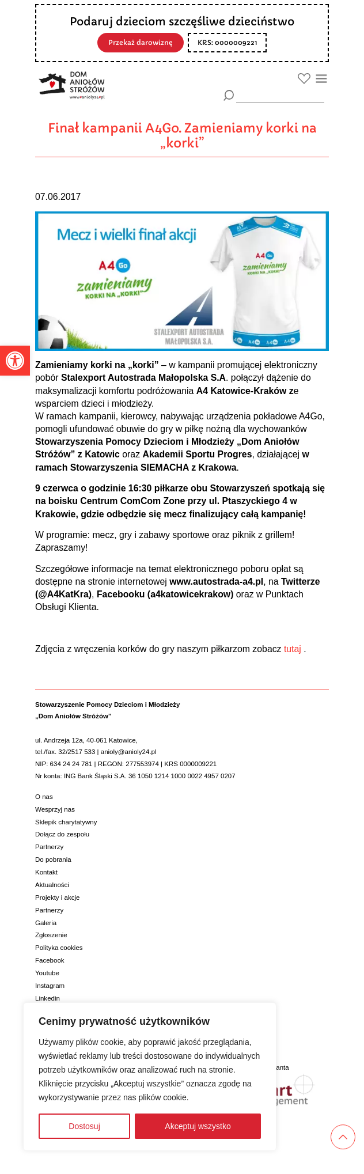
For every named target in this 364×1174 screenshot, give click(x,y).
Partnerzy (49, 846)
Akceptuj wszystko (197, 1126)
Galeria (45, 922)
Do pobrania (53, 859)
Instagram (50, 985)
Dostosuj (84, 1126)
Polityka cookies (59, 947)
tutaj (291, 649)
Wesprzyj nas (55, 809)
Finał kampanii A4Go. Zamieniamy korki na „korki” (182, 135)
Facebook (50, 960)
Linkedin (47, 998)
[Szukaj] (228, 95)
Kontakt (46, 872)
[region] (149, 1076)
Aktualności (52, 884)
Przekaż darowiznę (140, 43)
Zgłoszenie (51, 934)
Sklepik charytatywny (66, 822)
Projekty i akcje (57, 897)
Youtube (47, 973)
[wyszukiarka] (280, 95)
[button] (15, 361)
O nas (44, 796)
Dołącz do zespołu (62, 834)
